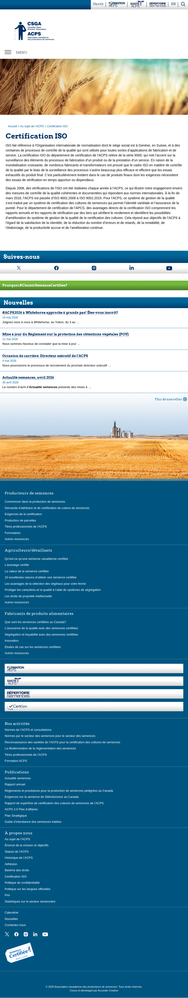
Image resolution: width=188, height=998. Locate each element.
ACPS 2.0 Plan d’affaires (21, 809)
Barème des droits (17, 870)
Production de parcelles (20, 520)
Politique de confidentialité (22, 882)
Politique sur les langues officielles (27, 889)
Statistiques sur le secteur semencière (30, 901)
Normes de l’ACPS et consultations (28, 730)
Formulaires (13, 533)
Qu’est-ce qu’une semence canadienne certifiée (36, 559)
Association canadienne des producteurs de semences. (87, 986)
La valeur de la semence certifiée (27, 571)
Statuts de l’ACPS (17, 851)
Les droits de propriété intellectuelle (28, 596)
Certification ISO (16, 876)
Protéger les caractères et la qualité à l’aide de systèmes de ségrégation (53, 590)
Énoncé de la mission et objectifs (26, 845)
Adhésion (11, 864)
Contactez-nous (15, 925)
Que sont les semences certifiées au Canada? (35, 622)
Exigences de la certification (23, 514)
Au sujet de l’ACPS (32, 126)
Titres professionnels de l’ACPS (26, 526)
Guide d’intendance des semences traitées (33, 821)
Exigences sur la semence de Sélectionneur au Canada (42, 797)
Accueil (12, 126)
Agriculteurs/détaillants (28, 550)
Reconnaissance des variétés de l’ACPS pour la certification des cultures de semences (62, 742)
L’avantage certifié (17, 565)
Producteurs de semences (29, 493)
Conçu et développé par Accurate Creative (94, 990)
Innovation (12, 640)
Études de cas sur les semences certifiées (33, 647)
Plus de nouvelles (168, 399)
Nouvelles (11, 919)
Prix (7, 895)
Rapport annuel (15, 784)
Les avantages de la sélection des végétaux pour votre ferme (45, 583)
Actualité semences (18, 778)
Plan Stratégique (16, 815)
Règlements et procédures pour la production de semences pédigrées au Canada (59, 790)
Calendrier (12, 912)
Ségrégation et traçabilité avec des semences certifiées (41, 634)
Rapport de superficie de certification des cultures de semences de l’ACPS (54, 803)
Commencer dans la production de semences (35, 501)
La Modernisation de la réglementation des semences (40, 748)
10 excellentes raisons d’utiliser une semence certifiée (41, 577)
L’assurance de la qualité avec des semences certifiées (41, 628)
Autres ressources (17, 539)
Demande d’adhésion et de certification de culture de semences (47, 508)
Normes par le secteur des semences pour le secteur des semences (50, 736)
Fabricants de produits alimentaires (39, 614)
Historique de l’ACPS (19, 857)
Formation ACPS (16, 761)
